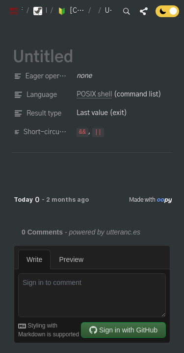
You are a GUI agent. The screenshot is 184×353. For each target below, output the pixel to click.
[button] (16, 11)
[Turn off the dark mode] (167, 15)
